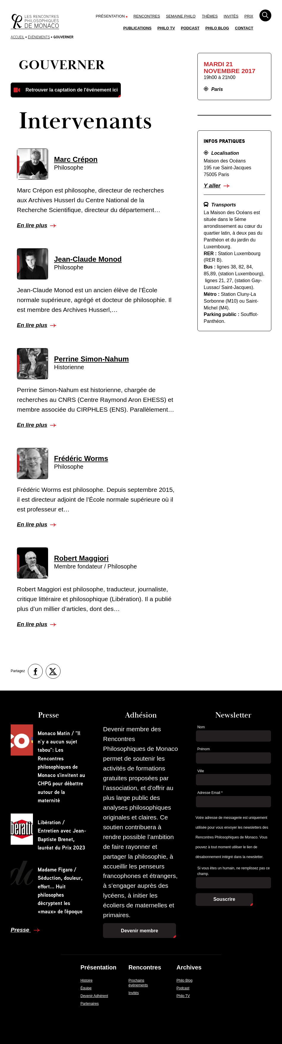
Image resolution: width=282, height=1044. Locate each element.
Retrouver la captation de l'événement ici (72, 89)
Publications (137, 28)
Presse (21, 930)
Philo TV (166, 28)
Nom (201, 727)
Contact (244, 28)
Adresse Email (210, 793)
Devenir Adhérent (94, 996)
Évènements (39, 37)
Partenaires (89, 1004)
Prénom (203, 749)
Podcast (190, 28)
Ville (200, 771)
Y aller (212, 185)
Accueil (17, 37)
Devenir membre (139, 930)
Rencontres (146, 16)
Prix (248, 16)
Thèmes (210, 16)
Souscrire (224, 899)
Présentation (110, 16)
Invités (231, 16)
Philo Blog (217, 28)
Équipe (85, 988)
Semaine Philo (181, 16)
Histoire (86, 980)
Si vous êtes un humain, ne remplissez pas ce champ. (233, 871)
